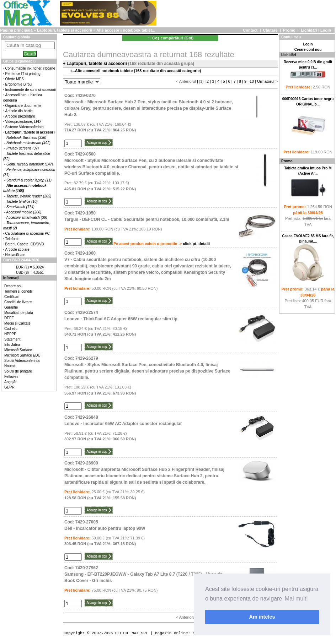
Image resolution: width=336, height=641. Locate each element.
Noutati (10, 366)
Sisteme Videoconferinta (24, 127)
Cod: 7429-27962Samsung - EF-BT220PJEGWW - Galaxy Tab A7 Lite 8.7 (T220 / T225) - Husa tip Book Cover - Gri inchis (143, 574)
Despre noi (12, 286)
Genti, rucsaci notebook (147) (29, 164)
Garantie (11, 307)
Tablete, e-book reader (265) (28, 196)
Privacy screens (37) (22, 148)
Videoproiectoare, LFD (23, 122)
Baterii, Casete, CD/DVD (24, 244)
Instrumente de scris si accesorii (30, 90)
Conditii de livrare (18, 302)
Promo (289, 30)
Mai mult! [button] (296, 599)
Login (325, 30)
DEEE (9, 318)
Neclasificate (15, 255)
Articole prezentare (20, 116)
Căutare (270, 30)
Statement (12, 339)
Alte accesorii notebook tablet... (125, 30)
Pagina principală (16, 30)
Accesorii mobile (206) (24, 212)
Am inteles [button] (262, 617)
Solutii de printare (18, 371)
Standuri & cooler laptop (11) (29, 180)
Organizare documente (23, 106)
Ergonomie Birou (18, 84)
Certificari (11, 297)
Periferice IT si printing (23, 74)
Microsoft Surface (18, 350)
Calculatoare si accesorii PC (27, 233)
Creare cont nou (308, 49)
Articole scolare (17, 249)
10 (252, 81)
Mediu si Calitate (17, 323)
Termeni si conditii (18, 291)
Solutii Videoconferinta (21, 361)
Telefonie (12, 239)
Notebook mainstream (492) (28, 143)
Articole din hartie (19, 111)
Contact (250, 30)
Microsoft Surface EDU (22, 355)
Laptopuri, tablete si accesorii (64, 30)
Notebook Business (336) (26, 138)
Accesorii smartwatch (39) (26, 217)
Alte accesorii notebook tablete (104, 71)
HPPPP (10, 334)
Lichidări (309, 30)
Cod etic (10, 329)
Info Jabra (12, 345)
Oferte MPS (14, 79)
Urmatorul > (267, 81)
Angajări (10, 382)
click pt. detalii (196, 243)
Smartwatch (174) (20, 207)
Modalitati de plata (18, 313)
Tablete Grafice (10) (22, 201)
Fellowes (11, 377)
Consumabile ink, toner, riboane (30, 68)
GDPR (9, 387)
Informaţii (11, 278)
